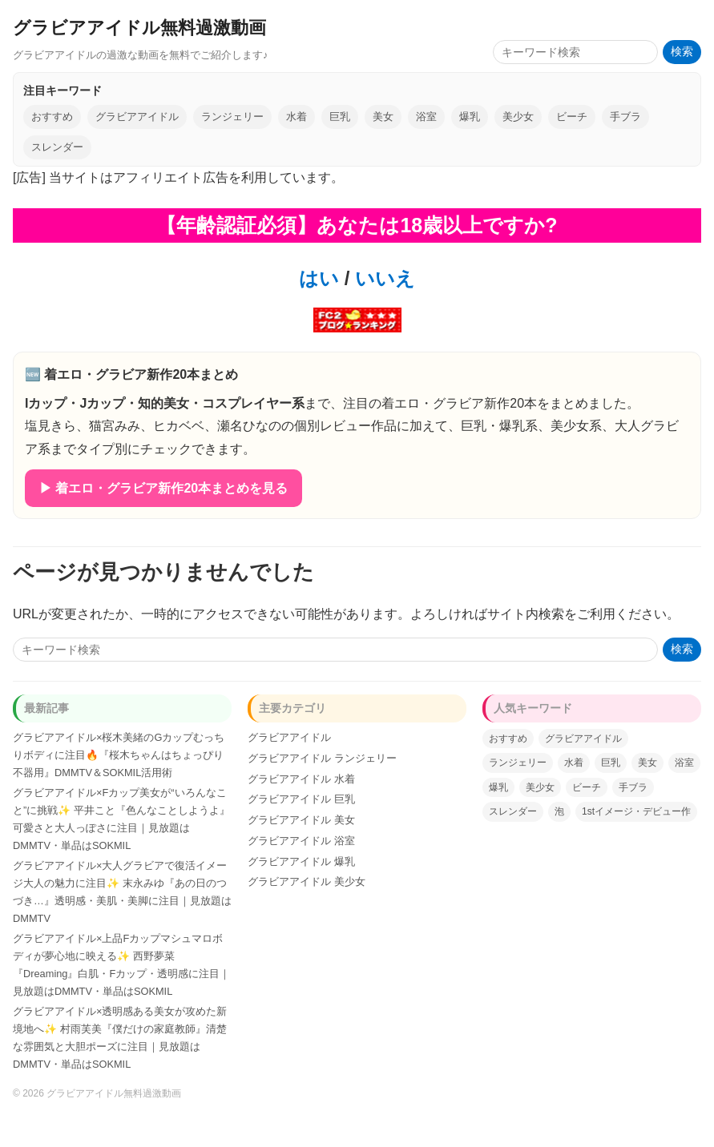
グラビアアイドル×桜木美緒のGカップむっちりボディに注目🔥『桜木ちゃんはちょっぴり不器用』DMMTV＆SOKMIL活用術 (118, 755)
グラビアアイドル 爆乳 (301, 861)
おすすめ (52, 117)
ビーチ (571, 117)
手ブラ (625, 117)
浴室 (426, 117)
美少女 (518, 117)
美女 (383, 117)
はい (319, 278)
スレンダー (57, 147)
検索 (682, 52)
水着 (296, 117)
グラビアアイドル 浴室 (301, 841)
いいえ (382, 278)
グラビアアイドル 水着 (301, 779)
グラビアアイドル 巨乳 (301, 799)
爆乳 (469, 117)
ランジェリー (232, 117)
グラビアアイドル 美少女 (306, 881)
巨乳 (339, 117)
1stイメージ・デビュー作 (636, 811)
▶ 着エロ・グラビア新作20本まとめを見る (163, 488)
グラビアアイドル (137, 117)
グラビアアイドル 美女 (301, 820)
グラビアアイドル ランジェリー (322, 758)
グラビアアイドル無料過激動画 (139, 28)
